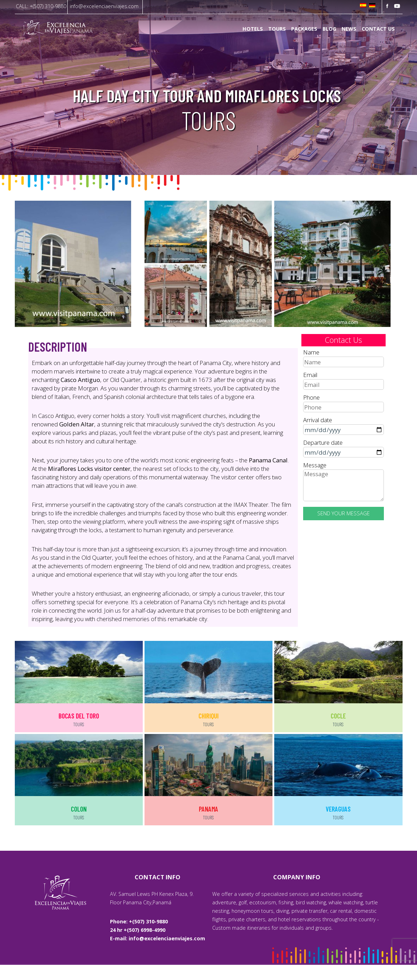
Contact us (378, 29)
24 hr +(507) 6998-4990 (137, 930)
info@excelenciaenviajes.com (104, 6)
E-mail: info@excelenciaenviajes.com (157, 938)
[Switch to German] (372, 5)
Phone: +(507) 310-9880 (139, 921)
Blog (329, 29)
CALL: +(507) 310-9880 (41, 6)
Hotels (253, 29)
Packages (304, 29)
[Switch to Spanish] (363, 5)
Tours (277, 29)
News (349, 29)
